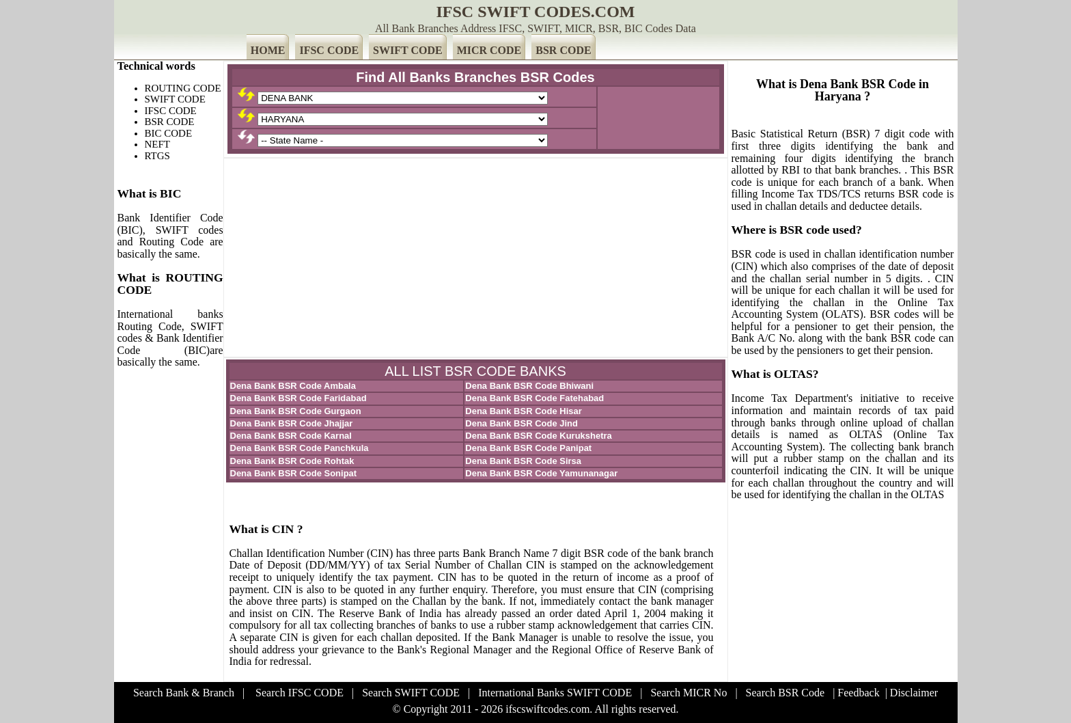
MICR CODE (489, 50)
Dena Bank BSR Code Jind (521, 423)
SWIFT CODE (408, 50)
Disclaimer (914, 692)
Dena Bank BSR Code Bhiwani (529, 386)
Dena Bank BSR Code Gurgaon (295, 411)
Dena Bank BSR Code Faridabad (298, 398)
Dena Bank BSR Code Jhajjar (291, 423)
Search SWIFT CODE (411, 692)
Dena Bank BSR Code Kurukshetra (538, 436)
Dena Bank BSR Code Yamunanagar (541, 473)
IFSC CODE (329, 50)
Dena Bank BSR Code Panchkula (299, 448)
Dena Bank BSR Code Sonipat (293, 473)
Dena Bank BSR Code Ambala (293, 386)
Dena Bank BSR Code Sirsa (523, 461)
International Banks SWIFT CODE (555, 692)
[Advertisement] (475, 257)
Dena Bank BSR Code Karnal (291, 436)
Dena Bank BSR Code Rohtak (292, 461)
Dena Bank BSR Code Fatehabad (534, 398)
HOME (268, 50)
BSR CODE (563, 50)
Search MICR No (688, 692)
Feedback (858, 692)
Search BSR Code (785, 692)
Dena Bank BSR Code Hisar (523, 411)
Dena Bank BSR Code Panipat (528, 448)
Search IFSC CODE (299, 692)
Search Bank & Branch (183, 692)
